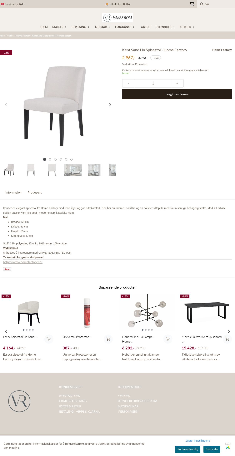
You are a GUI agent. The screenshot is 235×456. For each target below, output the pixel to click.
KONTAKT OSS (69, 395)
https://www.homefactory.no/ (22, 262)
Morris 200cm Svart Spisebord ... (202, 339)
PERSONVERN (128, 411)
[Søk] (216, 4)
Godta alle (212, 449)
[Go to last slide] (6, 170)
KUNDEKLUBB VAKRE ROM (137, 401)
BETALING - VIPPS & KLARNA (79, 411)
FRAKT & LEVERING (73, 401)
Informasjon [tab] (13, 192)
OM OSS (124, 395)
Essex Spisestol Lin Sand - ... (20, 337)
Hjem (3, 35)
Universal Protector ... (77, 337)
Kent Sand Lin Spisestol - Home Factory (51, 35)
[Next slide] (110, 105)
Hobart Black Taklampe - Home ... (138, 339)
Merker (11, 35)
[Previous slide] (6, 105)
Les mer (126, 73)
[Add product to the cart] (48, 339)
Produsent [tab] (35, 192)
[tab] (44, 159)
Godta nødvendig (188, 449)
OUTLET (146, 26)
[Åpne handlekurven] (192, 4)
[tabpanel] (28, 330)
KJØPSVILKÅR (128, 406)
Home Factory (23, 35)
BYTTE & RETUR (70, 406)
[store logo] (117, 17)
